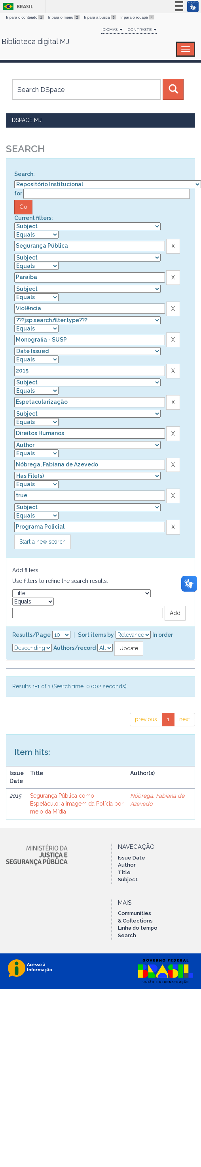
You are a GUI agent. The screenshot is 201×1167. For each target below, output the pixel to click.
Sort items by (96, 635)
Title (124, 872)
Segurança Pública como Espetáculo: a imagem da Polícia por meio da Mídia (76, 804)
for (18, 193)
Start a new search (42, 542)
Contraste (142, 29)
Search (127, 935)
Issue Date (131, 858)
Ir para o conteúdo (25, 17)
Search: (24, 174)
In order (162, 635)
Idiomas (112, 29)
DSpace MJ (27, 120)
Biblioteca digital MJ (35, 42)
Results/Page (31, 635)
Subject (128, 879)
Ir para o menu (64, 17)
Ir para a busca (100, 17)
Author (127, 865)
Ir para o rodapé (137, 17)
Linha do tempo (137, 928)
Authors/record (74, 648)
